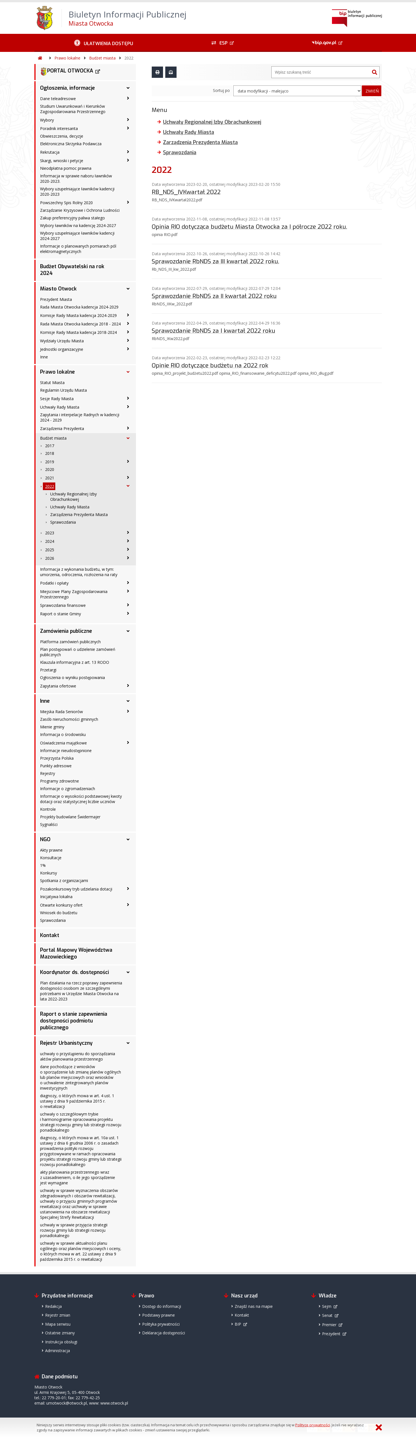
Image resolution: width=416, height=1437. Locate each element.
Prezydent (331, 1333)
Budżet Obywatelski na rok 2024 (72, 270)
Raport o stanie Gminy (60, 613)
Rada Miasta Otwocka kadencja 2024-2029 (79, 307)
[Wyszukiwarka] (321, 72)
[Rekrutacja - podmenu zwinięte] (128, 151)
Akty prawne (51, 850)
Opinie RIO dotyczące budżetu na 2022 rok (210, 365)
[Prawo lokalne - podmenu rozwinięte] (128, 371)
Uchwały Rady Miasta (59, 407)
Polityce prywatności (312, 1424)
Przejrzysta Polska (57, 758)
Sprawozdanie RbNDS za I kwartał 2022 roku (213, 330)
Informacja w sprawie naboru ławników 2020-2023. (76, 178)
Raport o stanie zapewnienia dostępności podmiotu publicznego (73, 1021)
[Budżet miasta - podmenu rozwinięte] (128, 438)
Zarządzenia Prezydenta (62, 428)
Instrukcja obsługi (61, 1342)
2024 (49, 541)
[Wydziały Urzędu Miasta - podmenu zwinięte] (128, 340)
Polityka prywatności (161, 1324)
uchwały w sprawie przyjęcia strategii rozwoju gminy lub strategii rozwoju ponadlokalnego (73, 1230)
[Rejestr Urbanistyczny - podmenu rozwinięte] (128, 1043)
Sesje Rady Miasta (57, 398)
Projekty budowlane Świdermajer (70, 816)
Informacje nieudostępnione (66, 750)
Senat (327, 1315)
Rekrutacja (50, 152)
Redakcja (53, 1306)
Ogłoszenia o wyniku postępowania (72, 677)
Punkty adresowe (56, 765)
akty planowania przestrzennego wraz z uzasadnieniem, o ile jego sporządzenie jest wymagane (77, 1177)
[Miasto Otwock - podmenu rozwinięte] (128, 288)
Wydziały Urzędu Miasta (62, 340)
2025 (49, 549)
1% (43, 865)
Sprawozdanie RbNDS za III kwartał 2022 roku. (215, 261)
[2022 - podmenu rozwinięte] (128, 485)
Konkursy (48, 873)
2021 (49, 478)
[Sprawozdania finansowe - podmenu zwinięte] (128, 604)
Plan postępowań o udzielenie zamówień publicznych (77, 652)
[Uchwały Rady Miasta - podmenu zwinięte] (128, 406)
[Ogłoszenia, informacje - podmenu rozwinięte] (128, 87)
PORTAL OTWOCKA (66, 71)
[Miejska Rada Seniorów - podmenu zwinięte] (128, 711)
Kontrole (48, 809)
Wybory (47, 120)
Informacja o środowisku (63, 734)
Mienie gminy (52, 726)
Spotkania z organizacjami (64, 880)
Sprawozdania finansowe (63, 605)
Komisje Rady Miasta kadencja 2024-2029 (78, 315)
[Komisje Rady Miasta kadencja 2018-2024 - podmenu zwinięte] (128, 331)
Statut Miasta (52, 382)
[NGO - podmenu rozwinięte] (128, 839)
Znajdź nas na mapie (254, 1306)
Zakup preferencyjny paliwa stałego (72, 218)
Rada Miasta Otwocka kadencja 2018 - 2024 (80, 324)
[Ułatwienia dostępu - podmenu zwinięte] (103, 43)
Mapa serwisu (58, 1324)
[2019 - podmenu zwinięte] (128, 461)
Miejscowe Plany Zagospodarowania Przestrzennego (73, 594)
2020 (49, 469)
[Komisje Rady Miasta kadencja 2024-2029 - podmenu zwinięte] (128, 314)
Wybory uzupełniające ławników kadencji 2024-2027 (77, 235)
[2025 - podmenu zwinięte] (128, 549)
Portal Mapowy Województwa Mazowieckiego (76, 953)
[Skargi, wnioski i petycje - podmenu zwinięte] (128, 160)
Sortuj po (221, 90)
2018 (49, 453)
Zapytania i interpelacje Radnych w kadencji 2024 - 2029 (79, 417)
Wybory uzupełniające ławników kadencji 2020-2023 (77, 191)
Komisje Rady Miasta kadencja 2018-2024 (78, 332)
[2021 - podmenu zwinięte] (128, 477)
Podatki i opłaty (54, 583)
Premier (329, 1324)
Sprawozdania (63, 522)
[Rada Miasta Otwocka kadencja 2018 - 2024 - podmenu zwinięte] (128, 323)
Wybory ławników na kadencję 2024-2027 (78, 225)
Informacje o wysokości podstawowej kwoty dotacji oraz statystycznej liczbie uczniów (81, 799)
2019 (49, 461)
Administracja (57, 1350)
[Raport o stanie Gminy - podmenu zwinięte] (128, 613)
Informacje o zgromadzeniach (67, 788)
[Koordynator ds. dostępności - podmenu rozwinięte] (128, 972)
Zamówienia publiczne (66, 631)
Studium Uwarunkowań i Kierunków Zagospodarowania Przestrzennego (72, 108)
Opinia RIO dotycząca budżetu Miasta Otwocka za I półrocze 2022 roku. (249, 226)
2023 (49, 532)
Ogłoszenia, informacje (67, 88)
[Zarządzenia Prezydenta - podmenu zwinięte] (128, 428)
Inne (44, 357)
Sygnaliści (49, 824)
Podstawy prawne (158, 1315)
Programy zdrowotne (59, 781)
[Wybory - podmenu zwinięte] (128, 119)
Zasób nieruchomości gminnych (69, 719)
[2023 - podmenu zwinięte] (128, 532)
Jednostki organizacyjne (61, 349)
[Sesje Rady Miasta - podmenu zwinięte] (128, 398)
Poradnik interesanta (59, 128)
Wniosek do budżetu (58, 912)
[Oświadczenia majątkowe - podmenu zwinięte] (128, 742)
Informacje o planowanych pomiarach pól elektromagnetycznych (78, 248)
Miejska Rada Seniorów (61, 711)
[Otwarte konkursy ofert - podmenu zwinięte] (128, 904)
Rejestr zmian (57, 1315)
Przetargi (48, 670)
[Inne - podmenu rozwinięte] (128, 701)
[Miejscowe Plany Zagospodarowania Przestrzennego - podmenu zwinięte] (128, 591)
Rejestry (47, 773)
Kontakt (49, 935)
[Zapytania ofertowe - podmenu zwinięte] (128, 685)
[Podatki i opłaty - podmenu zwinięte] (128, 582)
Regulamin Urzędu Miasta (63, 390)
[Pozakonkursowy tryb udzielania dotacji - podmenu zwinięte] (128, 888)
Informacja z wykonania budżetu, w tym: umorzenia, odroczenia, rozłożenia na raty (78, 572)
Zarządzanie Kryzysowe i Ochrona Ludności (80, 210)
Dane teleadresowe (58, 98)
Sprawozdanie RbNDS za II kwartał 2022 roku (214, 296)
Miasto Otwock (58, 288)
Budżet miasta (102, 58)
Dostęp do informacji (161, 1306)
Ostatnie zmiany (60, 1332)
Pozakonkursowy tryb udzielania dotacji (76, 889)
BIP (238, 1324)
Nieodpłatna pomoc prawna (65, 168)
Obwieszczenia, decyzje (61, 136)
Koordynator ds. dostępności (74, 972)
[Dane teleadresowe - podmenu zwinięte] (128, 98)
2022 (128, 58)
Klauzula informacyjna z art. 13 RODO (74, 662)
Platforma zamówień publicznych (70, 641)
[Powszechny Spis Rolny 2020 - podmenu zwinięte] (128, 202)
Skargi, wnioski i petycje (61, 160)
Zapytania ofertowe (58, 686)
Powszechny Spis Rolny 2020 (66, 202)
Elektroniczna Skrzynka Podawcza (71, 143)
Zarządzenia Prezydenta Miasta (79, 514)
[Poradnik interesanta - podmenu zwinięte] (128, 128)
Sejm (326, 1306)
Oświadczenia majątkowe (63, 743)
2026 (49, 558)
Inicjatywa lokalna (56, 896)
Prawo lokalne (67, 58)
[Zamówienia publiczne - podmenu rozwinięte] (128, 631)
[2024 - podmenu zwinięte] (128, 540)
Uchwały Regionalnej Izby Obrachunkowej (73, 496)
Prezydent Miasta (56, 299)
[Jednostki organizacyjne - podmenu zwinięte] (128, 348)
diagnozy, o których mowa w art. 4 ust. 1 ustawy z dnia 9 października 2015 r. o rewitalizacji (77, 1101)
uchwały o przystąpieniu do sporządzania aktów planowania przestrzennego (77, 1056)
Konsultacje (50, 857)
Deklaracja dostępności (163, 1332)
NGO (45, 839)
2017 (49, 445)
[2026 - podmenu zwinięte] (128, 557)
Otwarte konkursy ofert (61, 905)
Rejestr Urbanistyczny (66, 1043)
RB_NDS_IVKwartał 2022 (186, 192)
